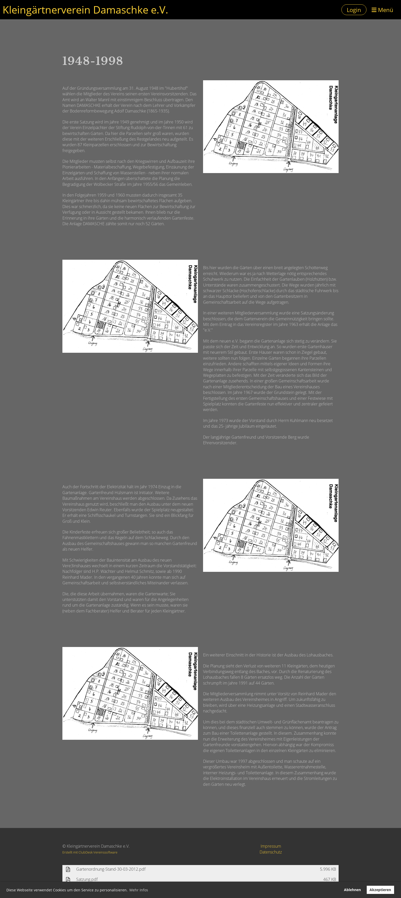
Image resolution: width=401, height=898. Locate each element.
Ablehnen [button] (352, 889)
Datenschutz (271, 852)
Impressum (271, 846)
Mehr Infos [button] (138, 890)
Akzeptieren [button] (380, 889)
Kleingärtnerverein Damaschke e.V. (85, 10)
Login (354, 10)
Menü (382, 10)
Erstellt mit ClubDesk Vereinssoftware (89, 852)
